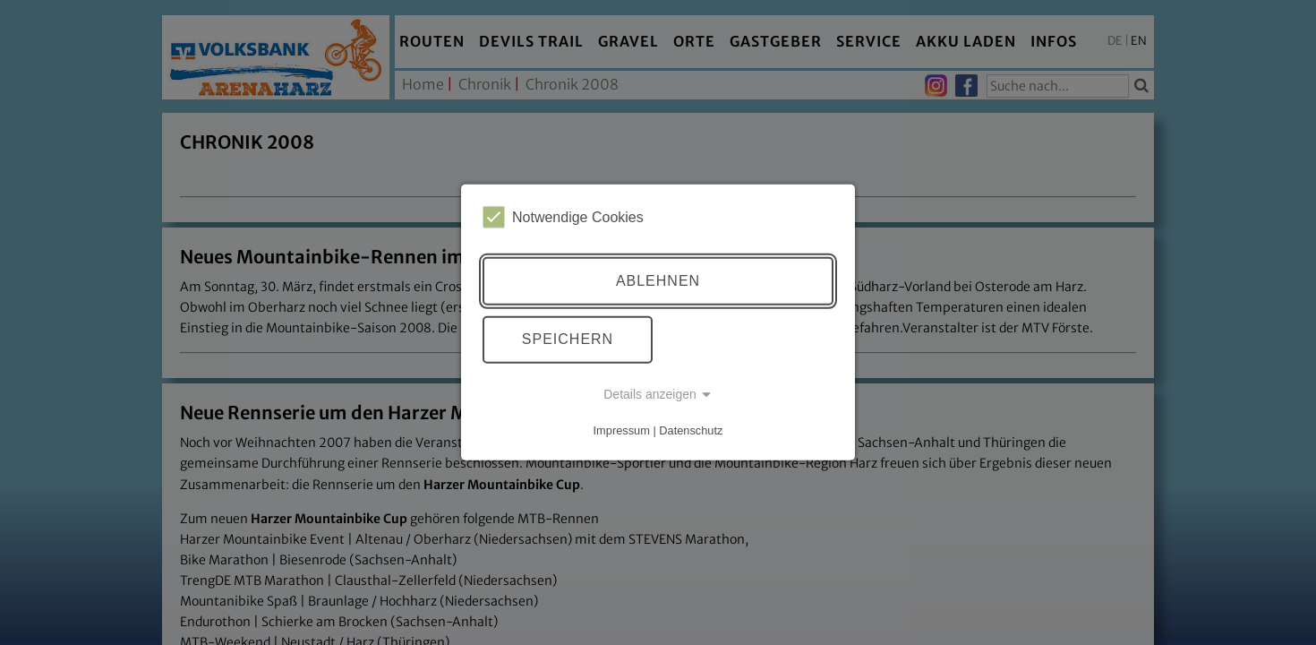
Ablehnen (658, 280)
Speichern (567, 339)
